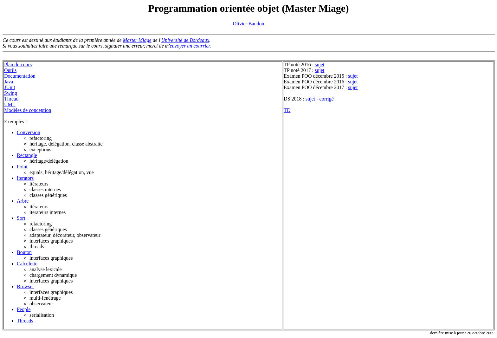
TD (287, 110)
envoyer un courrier (190, 46)
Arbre (23, 201)
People (24, 309)
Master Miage (137, 40)
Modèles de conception (27, 110)
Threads (25, 320)
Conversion (28, 132)
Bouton (24, 252)
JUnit (9, 87)
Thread (11, 98)
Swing (10, 93)
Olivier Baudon (248, 23)
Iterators (25, 178)
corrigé (327, 98)
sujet (319, 64)
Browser (25, 286)
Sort (21, 218)
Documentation (20, 76)
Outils (10, 70)
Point (22, 166)
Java (8, 81)
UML (10, 104)
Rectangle (27, 155)
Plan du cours (18, 64)
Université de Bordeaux (185, 40)
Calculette (27, 263)
